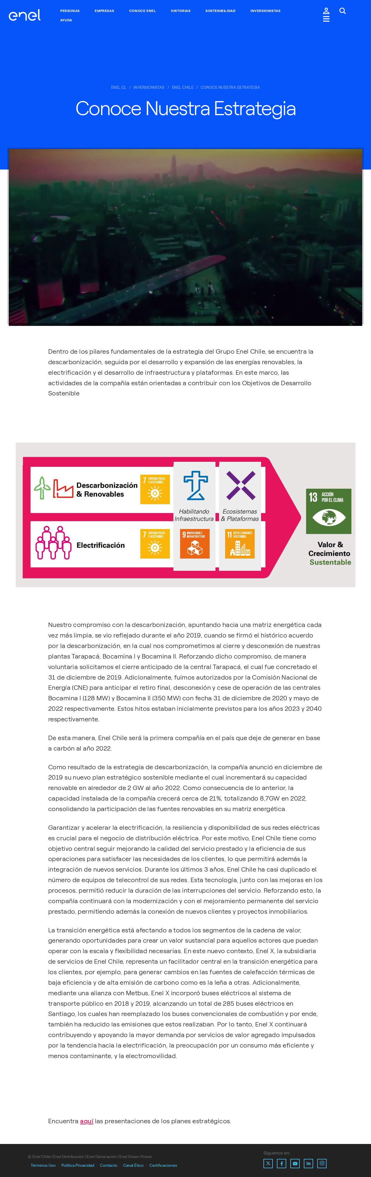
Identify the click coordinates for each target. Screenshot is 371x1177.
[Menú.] (326, 19)
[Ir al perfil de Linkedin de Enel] (308, 1163)
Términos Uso (43, 1165)
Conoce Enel (142, 11)
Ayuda (66, 20)
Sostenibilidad (220, 11)
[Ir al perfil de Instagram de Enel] (322, 1163)
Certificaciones (163, 1165)
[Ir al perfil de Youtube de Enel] (295, 1163)
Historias (180, 11)
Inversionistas (265, 11)
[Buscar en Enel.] (342, 11)
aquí (86, 1121)
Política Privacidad (77, 1165)
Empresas (104, 11)
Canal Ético (133, 1165)
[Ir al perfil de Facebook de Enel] (281, 1163)
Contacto (108, 1165)
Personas (70, 11)
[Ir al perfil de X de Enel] (268, 1163)
